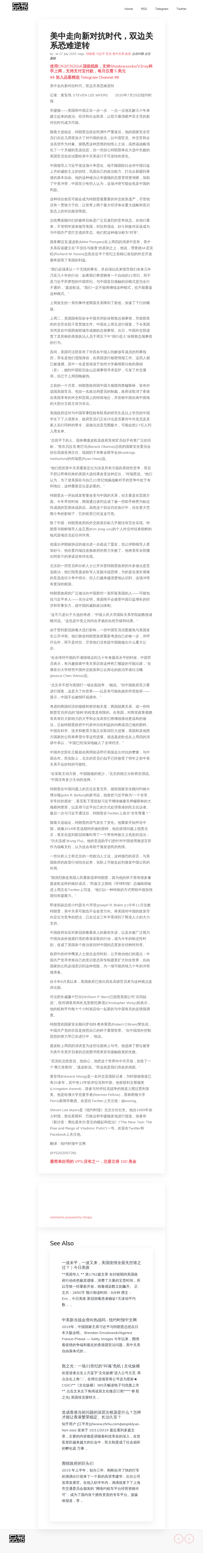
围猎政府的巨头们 (78, 1463)
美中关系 (118, 54)
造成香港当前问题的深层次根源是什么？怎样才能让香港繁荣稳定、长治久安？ (101, 1414)
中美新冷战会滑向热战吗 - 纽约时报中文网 (99, 1319)
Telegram (161, 9)
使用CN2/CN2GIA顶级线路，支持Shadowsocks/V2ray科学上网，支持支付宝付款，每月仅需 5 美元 (101, 68)
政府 (128, 54)
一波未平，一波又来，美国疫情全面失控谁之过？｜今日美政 (101, 1265)
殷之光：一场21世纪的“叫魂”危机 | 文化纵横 (101, 1365)
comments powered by (71, 1217)
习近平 (100, 54)
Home (128, 9)
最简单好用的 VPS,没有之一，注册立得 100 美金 (93, 1161)
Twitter (181, 9)
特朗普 (90, 54)
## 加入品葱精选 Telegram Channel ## (84, 77)
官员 (109, 54)
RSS (144, 9)
